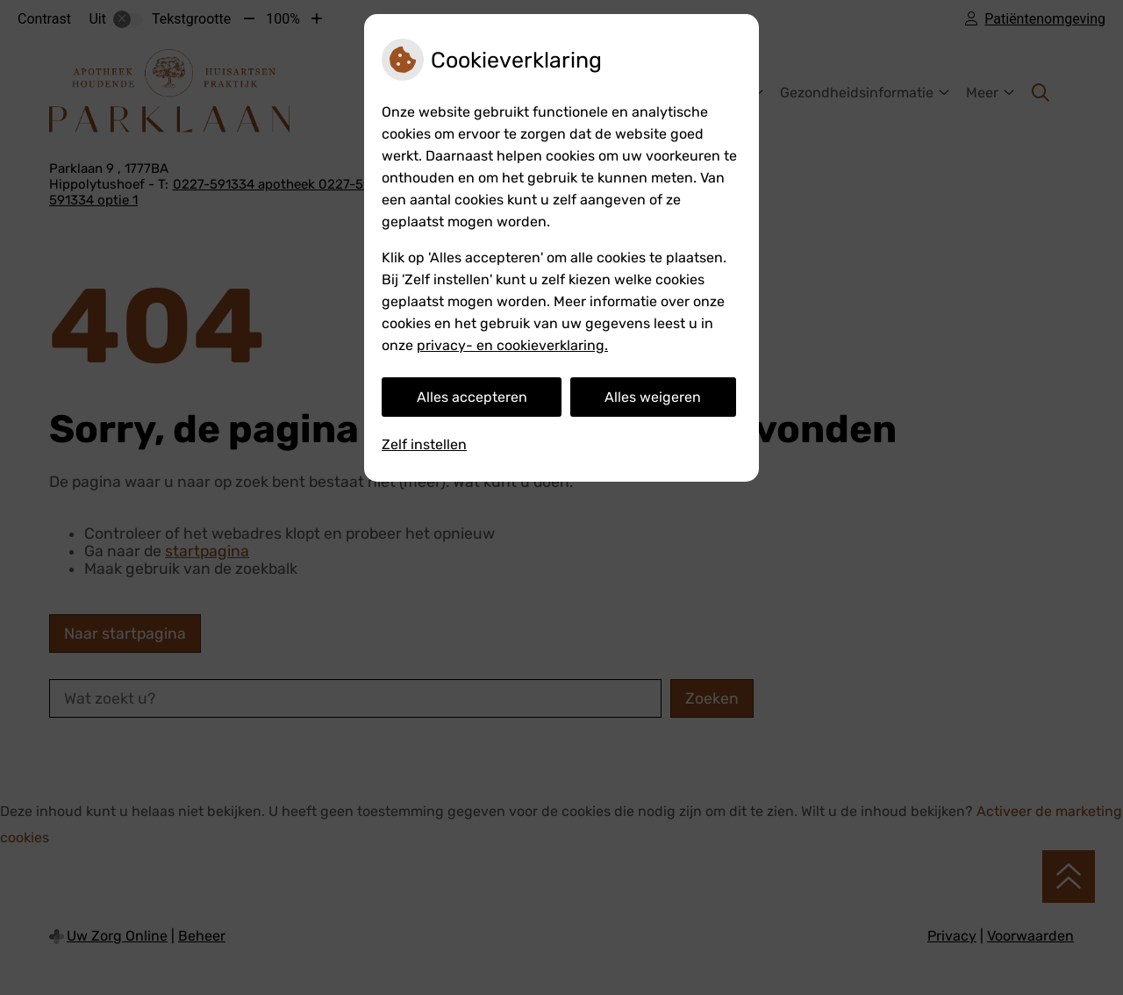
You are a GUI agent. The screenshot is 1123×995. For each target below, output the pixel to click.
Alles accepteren (472, 397)
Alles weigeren (652, 397)
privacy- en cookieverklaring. (512, 345)
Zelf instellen (424, 444)
